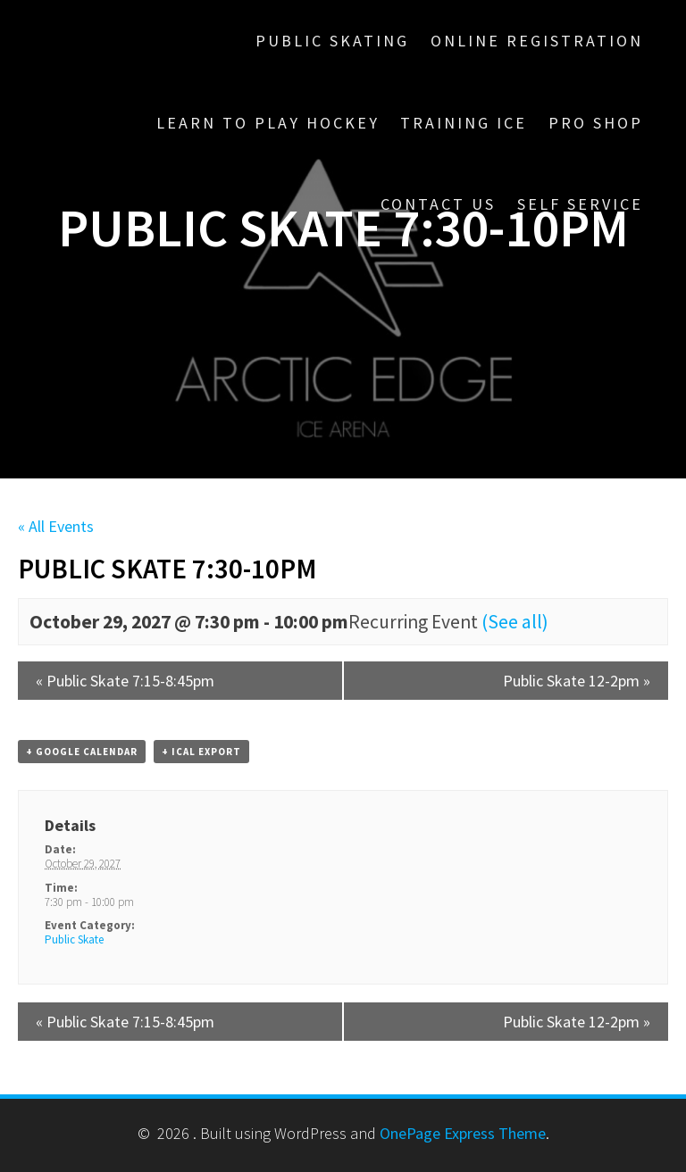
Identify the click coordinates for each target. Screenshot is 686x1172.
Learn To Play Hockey (268, 122)
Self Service (580, 204)
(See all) (514, 622)
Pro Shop (595, 122)
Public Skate (74, 939)
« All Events (56, 526)
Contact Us (438, 204)
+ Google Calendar (82, 751)
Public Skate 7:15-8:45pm (125, 680)
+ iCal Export (201, 751)
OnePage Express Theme (463, 1133)
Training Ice (463, 122)
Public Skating (332, 40)
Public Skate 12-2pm (576, 680)
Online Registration (537, 40)
